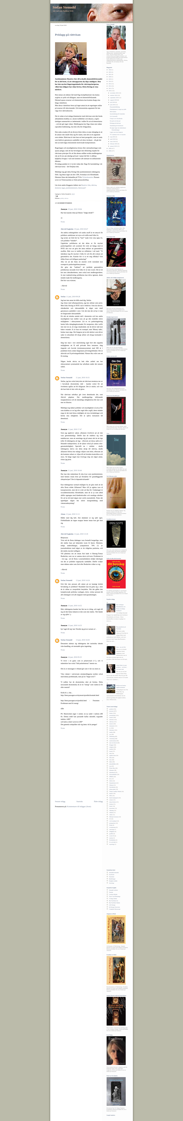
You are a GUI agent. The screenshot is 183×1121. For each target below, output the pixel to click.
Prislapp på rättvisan (67, 34)
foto (110, 759)
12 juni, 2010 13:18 (81, 534)
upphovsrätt (112, 755)
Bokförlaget (112, 879)
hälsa (110, 761)
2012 (110, 86)
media (111, 732)
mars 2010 (113, 141)
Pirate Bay (112, 768)
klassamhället (113, 774)
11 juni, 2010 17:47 (75, 429)
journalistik (112, 715)
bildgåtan (111, 831)
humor (111, 793)
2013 (110, 83)
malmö (111, 749)
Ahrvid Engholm (67, 229)
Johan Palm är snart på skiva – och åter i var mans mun (121, 667)
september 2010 (114, 97)
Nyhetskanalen (87, 177)
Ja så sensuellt (113, 116)
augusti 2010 (113, 100)
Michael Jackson (113, 816)
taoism (111, 838)
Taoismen (111, 876)
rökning (111, 810)
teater (110, 806)
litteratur (111, 730)
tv (109, 728)
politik (62, 198)
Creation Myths (113, 894)
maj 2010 (112, 137)
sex (110, 734)
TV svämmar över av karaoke (118, 134)
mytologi (111, 844)
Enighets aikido (113, 881)
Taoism (111, 892)
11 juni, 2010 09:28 (73, 297)
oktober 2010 (114, 95)
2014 (110, 81)
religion (111, 747)
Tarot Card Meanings (114, 896)
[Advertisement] (75, 781)
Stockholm (112, 787)
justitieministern (71, 188)
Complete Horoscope (114, 909)
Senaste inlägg (60, 801)
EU (110, 778)
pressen (111, 711)
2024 (110, 69)
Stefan (63, 297)
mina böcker (112, 802)
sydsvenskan (112, 740)
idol (110, 753)
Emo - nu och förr (121, 647)
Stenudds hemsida (114, 872)
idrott (110, 780)
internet (111, 719)
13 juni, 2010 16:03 (83, 640)
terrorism (111, 808)
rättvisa (93, 185)
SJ (110, 819)
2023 (110, 72)
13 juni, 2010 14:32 (75, 606)
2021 (110, 74)
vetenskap (112, 738)
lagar (63, 188)
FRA (110, 795)
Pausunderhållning (115, 107)
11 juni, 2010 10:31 (83, 377)
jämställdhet (112, 764)
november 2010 (114, 93)
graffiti (111, 833)
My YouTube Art (113, 900)
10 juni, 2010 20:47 (81, 229)
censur (111, 800)
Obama (111, 785)
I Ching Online (113, 898)
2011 (110, 88)
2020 (110, 76)
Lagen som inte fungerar (116, 132)
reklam (111, 812)
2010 (110, 90)
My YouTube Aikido (114, 902)
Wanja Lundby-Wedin (115, 791)
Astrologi (111, 883)
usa (110, 766)
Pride (110, 825)
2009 (110, 148)
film (110, 757)
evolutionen (112, 827)
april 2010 (113, 139)
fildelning (111, 736)
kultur (111, 713)
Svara (63, 222)
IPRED (111, 776)
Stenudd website (113, 890)
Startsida (79, 801)
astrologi (111, 829)
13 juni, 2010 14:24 (83, 580)
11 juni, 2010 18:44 (75, 470)
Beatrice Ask (85, 185)
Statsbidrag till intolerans (116, 125)
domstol (58, 188)
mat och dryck (113, 742)
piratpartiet (112, 823)
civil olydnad (112, 821)
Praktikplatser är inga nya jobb (118, 109)
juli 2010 (112, 102)
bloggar (111, 745)
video (110, 814)
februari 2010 (114, 143)
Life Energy (112, 905)
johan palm (112, 789)
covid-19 (111, 836)
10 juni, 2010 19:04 (75, 209)
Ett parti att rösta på (115, 121)
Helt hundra (113, 111)
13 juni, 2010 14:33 (75, 625)
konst (110, 751)
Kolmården (112, 840)
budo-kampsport (113, 797)
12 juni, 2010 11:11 (73, 514)
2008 (110, 151)
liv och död (112, 842)
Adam (63, 514)
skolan (111, 804)
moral (110, 723)
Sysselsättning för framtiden (117, 114)
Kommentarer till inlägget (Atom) (79, 806)
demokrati (112, 772)
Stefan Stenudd (64, 7)
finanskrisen (112, 783)
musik (111, 717)
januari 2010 (113, 146)
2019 (110, 79)
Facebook (111, 874)
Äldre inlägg (98, 801)
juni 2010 (113, 104)
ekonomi (111, 726)
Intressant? (82, 188)
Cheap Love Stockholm (116, 118)
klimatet (111, 770)
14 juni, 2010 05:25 (75, 657)
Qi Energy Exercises (114, 907)
